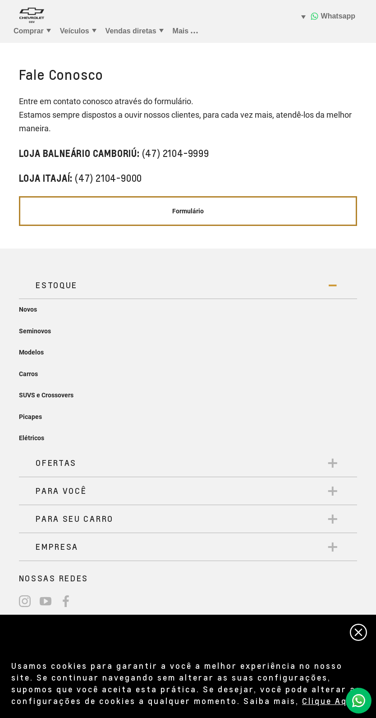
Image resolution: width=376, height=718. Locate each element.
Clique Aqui (329, 700)
